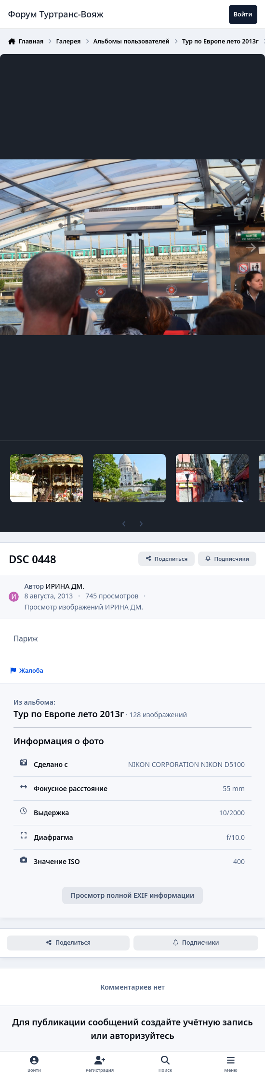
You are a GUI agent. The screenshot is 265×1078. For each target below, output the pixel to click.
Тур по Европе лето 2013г (68, 714)
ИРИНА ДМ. (65, 586)
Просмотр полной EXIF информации (132, 895)
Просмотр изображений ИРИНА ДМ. (83, 606)
